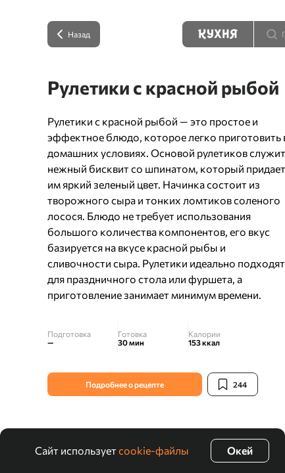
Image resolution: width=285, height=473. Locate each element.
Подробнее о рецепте (125, 384)
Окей (240, 450)
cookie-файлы (153, 450)
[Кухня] (217, 34)
